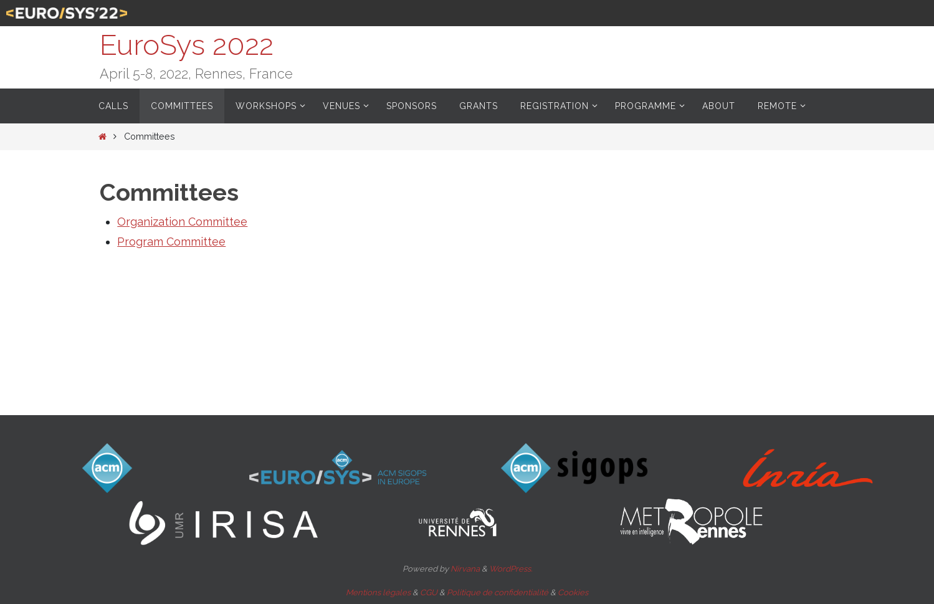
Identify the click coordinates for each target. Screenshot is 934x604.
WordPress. (510, 568)
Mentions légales (378, 592)
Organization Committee (182, 221)
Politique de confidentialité (497, 592)
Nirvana (465, 568)
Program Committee (171, 241)
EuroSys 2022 (187, 45)
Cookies (573, 592)
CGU (428, 592)
